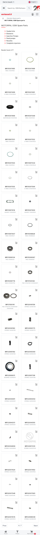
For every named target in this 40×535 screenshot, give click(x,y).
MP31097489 (10, 92)
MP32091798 (30, 375)
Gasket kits (10, 31)
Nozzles (9, 41)
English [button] (32, 2)
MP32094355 (30, 422)
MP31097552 (30, 139)
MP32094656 (10, 446)
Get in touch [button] (8, 2)
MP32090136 (30, 304)
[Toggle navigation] (37, 14)
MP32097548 (10, 493)
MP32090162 (10, 328)
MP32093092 (30, 399)
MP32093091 (10, 399)
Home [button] (5, 532)
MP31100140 (30, 281)
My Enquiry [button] (31, 533)
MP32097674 (10, 517)
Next (36, 526)
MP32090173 (30, 328)
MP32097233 (30, 446)
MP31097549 (30, 116)
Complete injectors (13, 43)
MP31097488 (30, 68)
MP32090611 (10, 375)
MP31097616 (10, 210)
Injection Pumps (12, 36)
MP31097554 (30, 163)
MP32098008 (30, 517)
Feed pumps (10, 38)
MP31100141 (10, 304)
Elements (9, 33)
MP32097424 (10, 470)
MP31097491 (30, 92)
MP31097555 (10, 187)
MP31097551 (10, 139)
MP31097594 (30, 187)
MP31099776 (10, 281)
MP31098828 (30, 234)
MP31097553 (10, 163)
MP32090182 (10, 352)
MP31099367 (30, 257)
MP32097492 (30, 470)
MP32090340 (30, 352)
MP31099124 (10, 257)
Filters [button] (17, 532)
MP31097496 (10, 116)
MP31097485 (10, 68)
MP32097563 (30, 493)
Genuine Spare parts (14, 18)
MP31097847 (10, 234)
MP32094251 (10, 422)
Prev (4, 526)
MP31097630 (30, 210)
